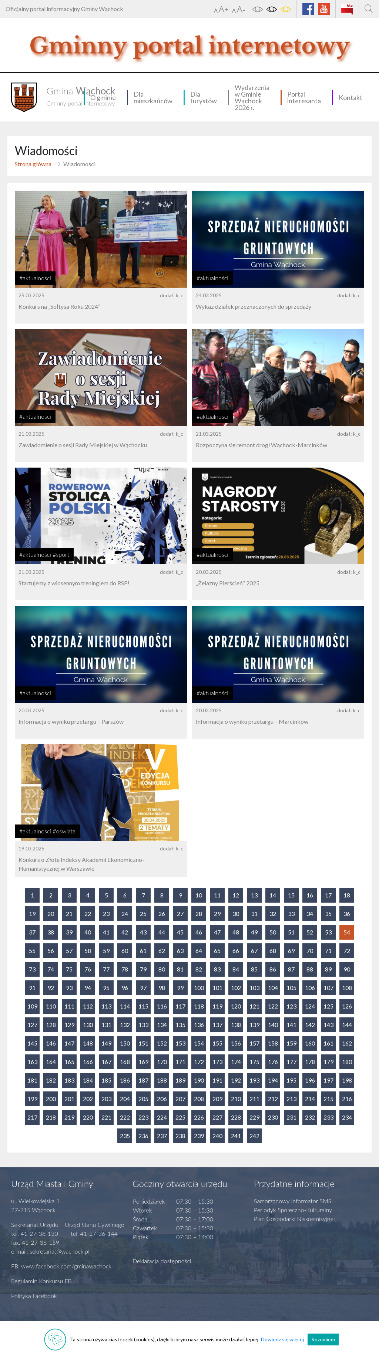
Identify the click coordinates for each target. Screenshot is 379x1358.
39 (69, 932)
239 (199, 1135)
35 (328, 913)
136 (199, 1024)
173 (217, 1061)
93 (69, 987)
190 (199, 1080)
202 (88, 1098)
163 (32, 1061)
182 (51, 1080)
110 (51, 1006)
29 (217, 913)
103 (254, 987)
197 (328, 1080)
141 (291, 1024)
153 (180, 1043)
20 (50, 913)
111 (69, 1006)
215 (328, 1098)
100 (199, 987)
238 (180, 1135)
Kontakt (350, 97)
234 (347, 1117)
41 (106, 932)
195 (291, 1080)
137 (217, 1024)
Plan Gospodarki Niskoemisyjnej (294, 1218)
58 (87, 950)
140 (273, 1024)
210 (236, 1098)
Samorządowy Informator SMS (292, 1200)
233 (328, 1117)
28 (198, 913)
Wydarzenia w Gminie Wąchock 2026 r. (252, 97)
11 (217, 895)
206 (162, 1098)
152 (162, 1043)
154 (199, 1043)
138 (236, 1024)
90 (346, 969)
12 (235, 895)
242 (254, 1135)
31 (254, 913)
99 (180, 987)
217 (32, 1117)
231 (291, 1117)
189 (180, 1080)
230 (273, 1117)
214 (310, 1098)
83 (217, 969)
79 (143, 969)
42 (124, 932)
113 (106, 1006)
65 (217, 950)
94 (87, 987)
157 (254, 1043)
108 (347, 987)
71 (328, 950)
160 (310, 1043)
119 (217, 1006)
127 (32, 1024)
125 (328, 1006)
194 (273, 1080)
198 (347, 1080)
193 (254, 1080)
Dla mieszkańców (153, 97)
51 (291, 932)
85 (254, 969)
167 (106, 1061)
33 (291, 913)
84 (235, 969)
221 (106, 1117)
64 (198, 950)
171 (180, 1061)
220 (88, 1117)
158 (273, 1043)
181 (32, 1080)
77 (106, 969)
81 (180, 969)
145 (32, 1043)
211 (254, 1098)
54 (346, 932)
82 (198, 969)
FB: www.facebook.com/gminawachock (61, 1266)
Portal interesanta (304, 97)
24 (124, 913)
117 (180, 1006)
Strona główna (33, 163)
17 (328, 895)
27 (180, 913)
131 (106, 1024)
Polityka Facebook (34, 1295)
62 (161, 950)
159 (291, 1043)
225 (180, 1117)
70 (309, 950)
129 (69, 1024)
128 (51, 1024)
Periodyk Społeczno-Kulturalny (293, 1209)
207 (180, 1098)
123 (291, 1006)
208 (199, 1098)
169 (143, 1061)
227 (217, 1117)
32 (272, 913)
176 (273, 1061)
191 (217, 1080)
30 (235, 913)
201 (69, 1098)
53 (328, 932)
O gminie (103, 97)
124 (310, 1006)
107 (328, 987)
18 (346, 895)
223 (143, 1117)
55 (32, 950)
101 (217, 987)
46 (198, 932)
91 (32, 987)
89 (328, 969)
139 (254, 1024)
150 (125, 1043)
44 (161, 932)
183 (69, 1080)
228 (236, 1117)
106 (310, 987)
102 (236, 987)
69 (291, 950)
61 (143, 950)
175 (254, 1061)
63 (180, 950)
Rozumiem (323, 1339)
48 (235, 932)
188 (162, 1080)
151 (143, 1043)
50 (272, 932)
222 (125, 1117)
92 (50, 987)
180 (347, 1061)
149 (106, 1043)
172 (199, 1061)
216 (347, 1098)
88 (309, 969)
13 (254, 895)
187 (143, 1080)
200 (51, 1098)
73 (32, 969)
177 (291, 1061)
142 (310, 1024)
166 (88, 1061)
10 (198, 895)
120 (236, 1006)
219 (69, 1117)
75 (69, 969)
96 (124, 987)
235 (125, 1135)
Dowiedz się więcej (282, 1339)
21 (69, 913)
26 (161, 913)
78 (124, 969)
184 (88, 1080)
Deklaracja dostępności (162, 1260)
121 (254, 1006)
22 (87, 913)
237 (162, 1135)
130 (88, 1024)
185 (106, 1080)
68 (272, 950)
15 (291, 895)
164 (51, 1061)
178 (310, 1061)
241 (236, 1135)
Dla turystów (203, 97)
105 (291, 987)
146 (51, 1043)
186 (125, 1080)
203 (106, 1098)
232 (310, 1117)
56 (50, 950)
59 (106, 950)
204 (125, 1098)
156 (236, 1043)
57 (69, 950)
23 (106, 913)
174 (236, 1061)
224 (162, 1117)
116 (162, 1006)
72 (346, 950)
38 (50, 932)
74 (50, 969)
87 (291, 969)
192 (236, 1080)
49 (254, 932)
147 (69, 1043)
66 (235, 950)
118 (199, 1006)
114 (125, 1006)
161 (328, 1043)
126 (347, 1006)
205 (143, 1098)
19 (32, 913)
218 (51, 1117)
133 (143, 1024)
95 (106, 987)
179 (328, 1061)
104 (273, 987)
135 (180, 1024)
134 (162, 1024)
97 (143, 987)
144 (347, 1024)
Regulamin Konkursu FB (41, 1280)
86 (272, 969)
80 (161, 969)
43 (143, 932)
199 (32, 1098)
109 (32, 1006)
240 (217, 1135)
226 (199, 1117)
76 (87, 969)
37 (32, 932)
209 (217, 1098)
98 (161, 987)
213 (291, 1098)
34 (309, 913)
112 (88, 1006)
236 (143, 1135)
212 (273, 1098)
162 (347, 1043)
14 (272, 895)
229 (254, 1117)
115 (143, 1006)
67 (254, 950)
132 (125, 1024)
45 (180, 932)
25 (143, 913)
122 (273, 1006)
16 (309, 895)
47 (217, 932)
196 (310, 1080)
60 (124, 950)
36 (346, 913)
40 (87, 932)
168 (125, 1061)
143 (328, 1024)
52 (309, 932)
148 (88, 1043)
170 (162, 1061)
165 (69, 1061)
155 (217, 1043)
